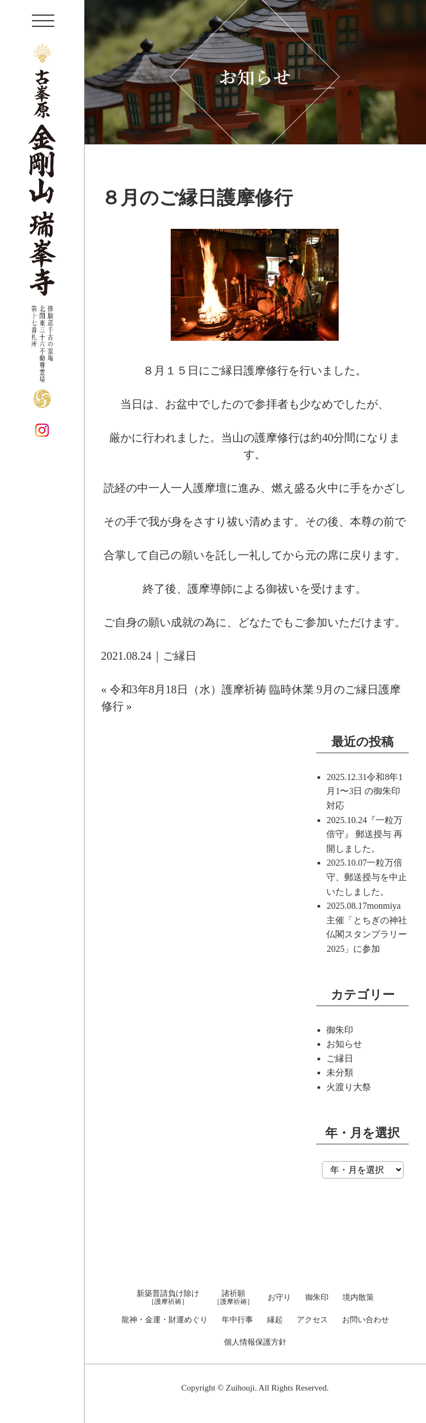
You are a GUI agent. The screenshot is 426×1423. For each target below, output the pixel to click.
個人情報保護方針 (255, 1342)
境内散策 (358, 1298)
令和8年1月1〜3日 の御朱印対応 (364, 791)
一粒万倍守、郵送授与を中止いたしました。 (366, 877)
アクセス (312, 1320)
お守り (279, 1298)
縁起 (275, 1320)
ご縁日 (179, 656)
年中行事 (237, 1320)
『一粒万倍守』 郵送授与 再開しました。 (364, 834)
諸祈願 (233, 1297)
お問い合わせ (365, 1320)
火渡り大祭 (348, 1087)
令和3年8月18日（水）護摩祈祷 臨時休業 (212, 689)
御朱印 (339, 1030)
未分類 (339, 1072)
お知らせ (344, 1044)
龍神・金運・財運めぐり (164, 1320)
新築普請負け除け (168, 1297)
